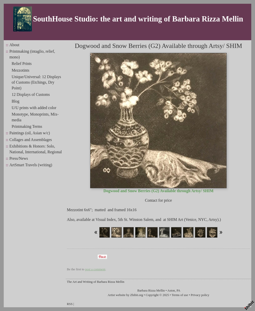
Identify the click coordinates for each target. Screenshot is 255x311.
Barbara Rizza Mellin (151, 290)
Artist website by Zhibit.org (125, 295)
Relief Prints (22, 63)
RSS (70, 304)
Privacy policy (200, 295)
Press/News (18, 158)
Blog (15, 101)
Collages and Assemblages (30, 140)
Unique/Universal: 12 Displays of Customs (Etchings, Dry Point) (36, 82)
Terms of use (180, 295)
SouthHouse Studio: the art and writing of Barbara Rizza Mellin (138, 19)
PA (178, 290)
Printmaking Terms (27, 126)
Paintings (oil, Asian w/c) (29, 133)
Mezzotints (20, 70)
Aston (171, 290)
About (14, 45)
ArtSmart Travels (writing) (30, 165)
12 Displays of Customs (31, 94)
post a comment (95, 269)
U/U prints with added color (34, 108)
